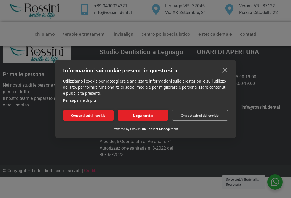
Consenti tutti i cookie (88, 115)
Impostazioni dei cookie (200, 115)
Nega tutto (143, 115)
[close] (225, 69)
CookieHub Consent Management (154, 129)
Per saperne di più (79, 100)
